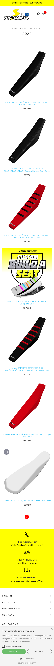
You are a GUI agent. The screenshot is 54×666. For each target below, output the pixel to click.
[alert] (27, 646)
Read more (26, 641)
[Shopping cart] (44, 14)
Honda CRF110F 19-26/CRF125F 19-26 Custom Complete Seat (27, 302)
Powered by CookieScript (27, 663)
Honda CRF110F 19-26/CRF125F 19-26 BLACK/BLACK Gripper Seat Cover (27, 103)
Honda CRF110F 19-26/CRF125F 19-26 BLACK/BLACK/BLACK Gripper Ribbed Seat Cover (27, 169)
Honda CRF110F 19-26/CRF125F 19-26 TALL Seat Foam (27, 501)
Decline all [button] (40, 651)
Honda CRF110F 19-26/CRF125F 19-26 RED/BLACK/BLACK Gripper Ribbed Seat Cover (27, 369)
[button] (27, 659)
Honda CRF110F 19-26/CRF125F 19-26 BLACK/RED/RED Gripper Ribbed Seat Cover (27, 236)
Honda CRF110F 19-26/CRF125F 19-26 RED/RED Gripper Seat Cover (27, 435)
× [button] (51, 629)
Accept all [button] (14, 651)
